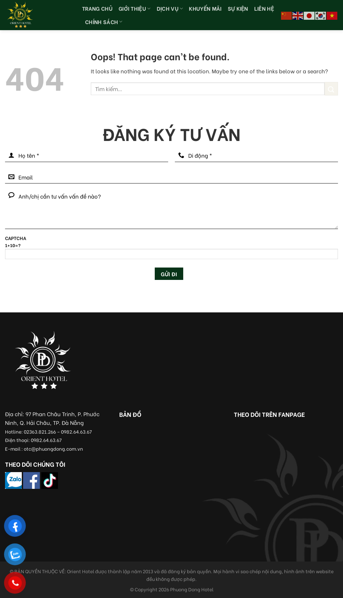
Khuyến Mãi (205, 8)
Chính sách (104, 21)
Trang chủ (97, 8)
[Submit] (331, 88)
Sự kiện (238, 8)
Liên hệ (264, 8)
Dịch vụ (170, 8)
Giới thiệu (135, 8)
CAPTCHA (171, 249)
